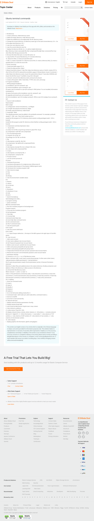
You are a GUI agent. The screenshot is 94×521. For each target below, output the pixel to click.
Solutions (47, 7)
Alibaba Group (8, 508)
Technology (37, 421)
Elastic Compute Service (29, 480)
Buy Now (82, 38)
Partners (6, 431)
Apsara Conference (9, 436)
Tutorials (82, 491)
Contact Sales (89, 7)
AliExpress (39, 508)
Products (37, 7)
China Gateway (38, 426)
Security (35, 483)
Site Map (65, 439)
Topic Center (25, 491)
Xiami (5, 510)
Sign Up (89, 2)
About (29, 7)
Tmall (26, 508)
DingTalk (10, 510)
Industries (50, 491)
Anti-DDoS (49, 480)
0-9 (87, 497)
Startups (6, 434)
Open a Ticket (11, 396)
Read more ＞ (19, 28)
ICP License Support (39, 428)
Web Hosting (25, 483)
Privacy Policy (27, 505)
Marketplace (37, 436)
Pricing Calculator (53, 436)
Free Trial (21, 421)
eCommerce (76, 480)
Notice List (47, 505)
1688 (52, 508)
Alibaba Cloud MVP (68, 426)
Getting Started (38, 431)
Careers (6, 505)
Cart (65, 2)
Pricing (55, 7)
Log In (80, 2)
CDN (41, 480)
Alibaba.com (46, 508)
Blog (35, 434)
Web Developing (71, 491)
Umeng (87, 508)
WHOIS (65, 436)
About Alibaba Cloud (10, 421)
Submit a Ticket (52, 423)
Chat (9, 386)
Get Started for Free (13, 369)
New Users (37, 488)
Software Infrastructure (70, 486)
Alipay (15, 510)
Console (73, 2)
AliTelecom (72, 508)
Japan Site (25, 486)
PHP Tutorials (26, 494)
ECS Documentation (38, 486)
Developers (60, 491)
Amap (77, 508)
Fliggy (62, 508)
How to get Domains (53, 486)
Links (56, 505)
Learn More (71, 38)
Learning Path (26, 488)
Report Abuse (52, 428)
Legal (37, 505)
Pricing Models (8, 423)
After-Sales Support (53, 426)
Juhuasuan (32, 508)
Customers (7, 428)
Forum (50, 434)
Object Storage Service (62, 480)
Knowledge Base (38, 423)
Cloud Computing (38, 491)
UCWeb (82, 508)
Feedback (51, 431)
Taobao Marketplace (18, 508)
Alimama (56, 508)
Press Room (66, 434)
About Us (15, 505)
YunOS (66, 508)
